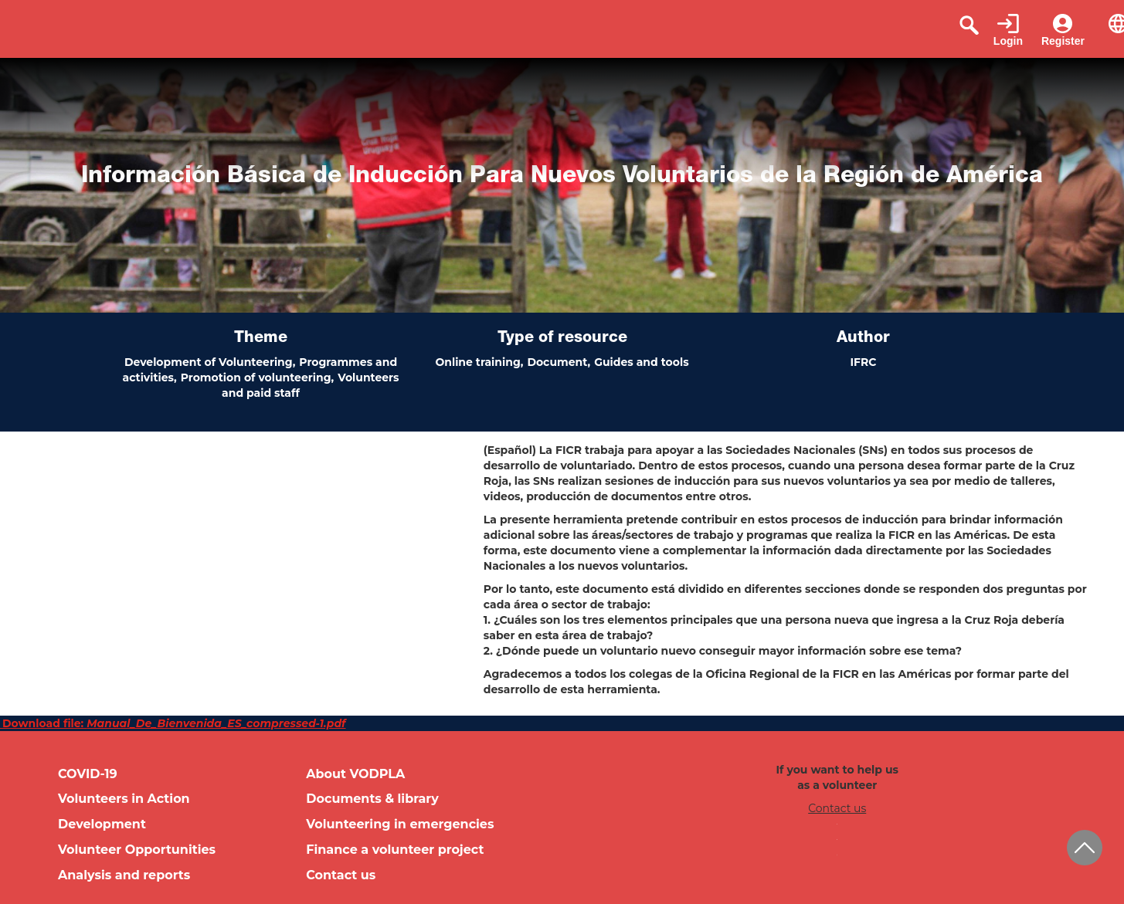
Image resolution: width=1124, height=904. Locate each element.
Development (102, 824)
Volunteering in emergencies (400, 824)
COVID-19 (87, 774)
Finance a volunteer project (395, 849)
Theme (260, 339)
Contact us (340, 875)
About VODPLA (355, 774)
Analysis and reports (124, 875)
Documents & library (372, 798)
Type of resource (562, 339)
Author (863, 339)
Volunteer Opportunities (137, 849)
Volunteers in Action (124, 798)
